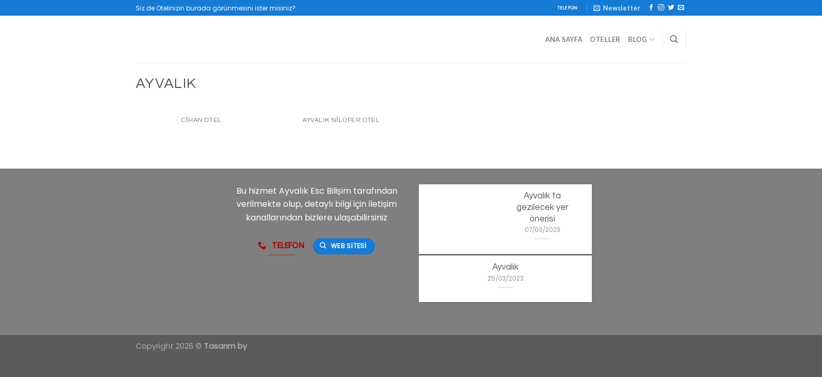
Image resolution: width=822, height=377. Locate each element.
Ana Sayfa (563, 39)
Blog (641, 40)
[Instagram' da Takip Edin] (661, 8)
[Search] (674, 39)
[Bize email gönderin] (681, 8)
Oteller (605, 39)
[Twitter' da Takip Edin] (671, 8)
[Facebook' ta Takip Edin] (651, 8)
